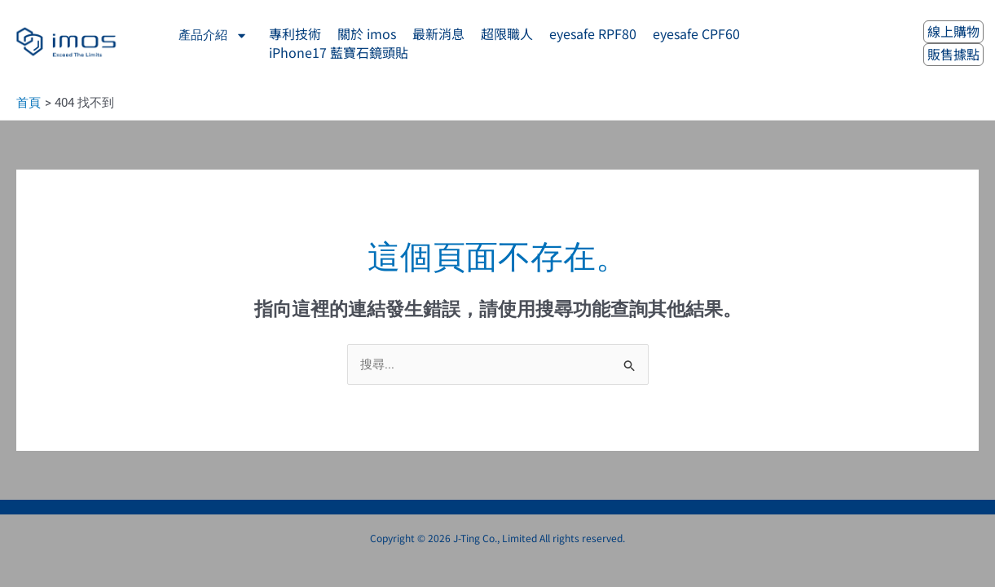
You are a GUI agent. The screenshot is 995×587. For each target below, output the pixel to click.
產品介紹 (213, 35)
